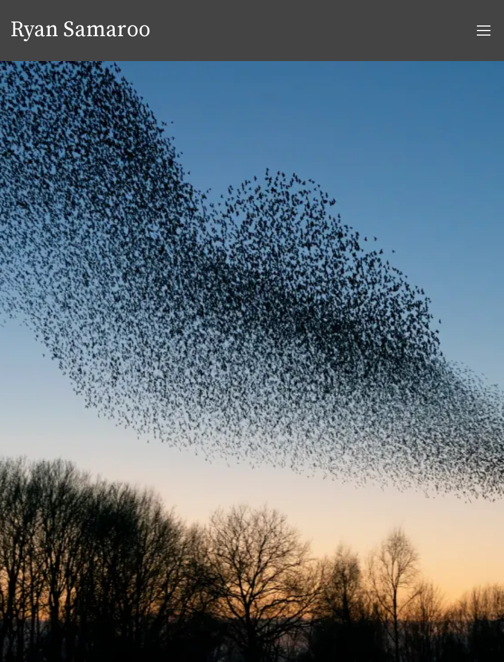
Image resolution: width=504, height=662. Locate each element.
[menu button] (483, 30)
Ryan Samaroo (80, 30)
